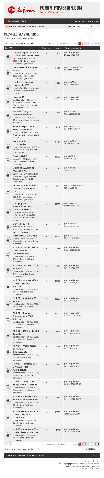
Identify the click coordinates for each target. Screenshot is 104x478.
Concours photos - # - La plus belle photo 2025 (26, 54)
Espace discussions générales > (24, 62)
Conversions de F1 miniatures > (23, 162)
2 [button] (82, 43)
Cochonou (21, 132)
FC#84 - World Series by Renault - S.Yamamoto (24, 348)
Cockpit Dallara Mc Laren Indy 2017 (23, 84)
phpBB (70, 464)
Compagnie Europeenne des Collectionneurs (22, 206)
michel (19, 174)
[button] (98, 43)
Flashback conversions (23, 260)
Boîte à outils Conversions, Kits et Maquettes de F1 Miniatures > (26, 105)
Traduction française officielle (75, 466)
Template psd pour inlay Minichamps (23, 128)
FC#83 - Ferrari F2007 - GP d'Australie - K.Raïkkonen (25, 366)
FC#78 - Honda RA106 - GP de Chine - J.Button (25, 431)
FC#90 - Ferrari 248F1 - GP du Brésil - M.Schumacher (25, 250)
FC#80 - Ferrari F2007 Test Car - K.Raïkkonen (25, 398)
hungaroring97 (23, 73)
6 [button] (95, 43)
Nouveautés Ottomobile (20, 143)
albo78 (19, 88)
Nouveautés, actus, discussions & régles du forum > (25, 217)
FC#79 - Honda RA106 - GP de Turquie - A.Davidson (25, 414)
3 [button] (85, 43)
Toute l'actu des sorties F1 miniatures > (25, 230)
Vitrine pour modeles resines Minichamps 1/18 (24, 188)
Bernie (19, 238)
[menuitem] (23, 21)
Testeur (19, 212)
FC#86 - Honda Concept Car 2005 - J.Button (24, 316)
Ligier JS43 (18, 97)
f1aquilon (23, 58)
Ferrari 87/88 (20, 156)
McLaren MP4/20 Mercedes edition (22, 113)
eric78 (19, 159)
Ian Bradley (94, 461)
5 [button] (92, 43)
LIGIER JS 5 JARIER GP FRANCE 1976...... (24, 170)
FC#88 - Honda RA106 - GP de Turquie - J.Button (25, 283)
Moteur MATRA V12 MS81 (25, 235)
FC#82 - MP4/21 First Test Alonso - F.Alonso (25, 383)
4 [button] (88, 43)
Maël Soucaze (93, 466)
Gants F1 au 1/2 (21, 223)
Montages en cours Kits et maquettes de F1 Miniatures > (24, 179)
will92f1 (19, 117)
